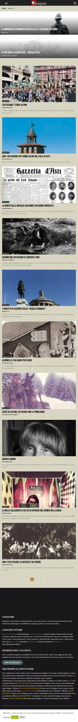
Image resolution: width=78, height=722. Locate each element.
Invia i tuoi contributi (12, 662)
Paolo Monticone (7, 461)
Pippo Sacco (5, 32)
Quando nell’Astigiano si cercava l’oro (20, 257)
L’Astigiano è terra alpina (14, 104)
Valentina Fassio (7, 564)
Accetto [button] (14, 717)
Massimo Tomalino (8, 260)
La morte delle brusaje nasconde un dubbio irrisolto (27, 205)
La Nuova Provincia (27, 691)
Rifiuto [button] (22, 717)
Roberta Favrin (6, 513)
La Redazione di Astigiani (9, 55)
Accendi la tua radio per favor (17, 360)
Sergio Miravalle (7, 107)
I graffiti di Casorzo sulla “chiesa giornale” (24, 308)
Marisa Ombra (9, 459)
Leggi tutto (7, 717)
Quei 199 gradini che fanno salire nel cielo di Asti (26, 156)
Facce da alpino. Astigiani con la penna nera (23, 411)
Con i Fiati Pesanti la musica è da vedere (21, 562)
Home (4, 8)
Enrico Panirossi (7, 159)
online (70, 681)
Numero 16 (6, 101)
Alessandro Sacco (7, 363)
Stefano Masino (7, 208)
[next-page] (45, 579)
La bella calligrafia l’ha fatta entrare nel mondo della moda (31, 510)
